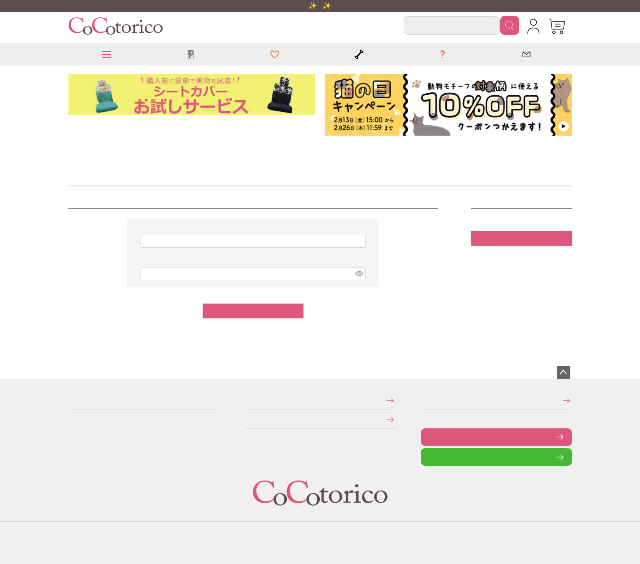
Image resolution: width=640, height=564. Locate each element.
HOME (71, 149)
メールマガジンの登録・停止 (423, 400)
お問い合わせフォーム (427, 437)
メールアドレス (146, 230)
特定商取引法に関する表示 (247, 400)
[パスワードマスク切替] (359, 274)
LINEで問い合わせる (427, 456)
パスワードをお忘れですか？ (435, 329)
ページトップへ (563, 372)
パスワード (145, 262)
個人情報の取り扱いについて (247, 419)
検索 (509, 25)
